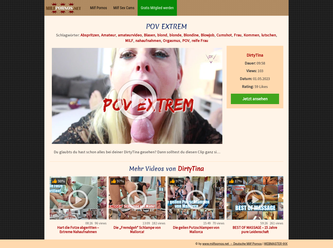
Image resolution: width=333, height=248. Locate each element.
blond (162, 35)
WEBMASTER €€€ (276, 243)
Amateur (108, 35)
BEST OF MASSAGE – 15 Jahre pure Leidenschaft (255, 229)
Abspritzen (89, 35)
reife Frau (200, 40)
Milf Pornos (98, 8)
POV (185, 40)
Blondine (191, 35)
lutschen (268, 35)
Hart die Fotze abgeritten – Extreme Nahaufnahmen (78, 229)
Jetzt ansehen (255, 98)
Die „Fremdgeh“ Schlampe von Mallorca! (137, 229)
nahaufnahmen (148, 40)
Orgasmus (171, 40)
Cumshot (224, 35)
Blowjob (207, 35)
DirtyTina (255, 55)
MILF (129, 40)
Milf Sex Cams (123, 8)
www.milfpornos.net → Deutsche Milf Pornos (232, 243)
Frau (237, 35)
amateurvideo (130, 35)
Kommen (251, 35)
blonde (175, 35)
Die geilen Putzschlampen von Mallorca (196, 229)
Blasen (149, 35)
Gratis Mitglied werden (157, 8)
